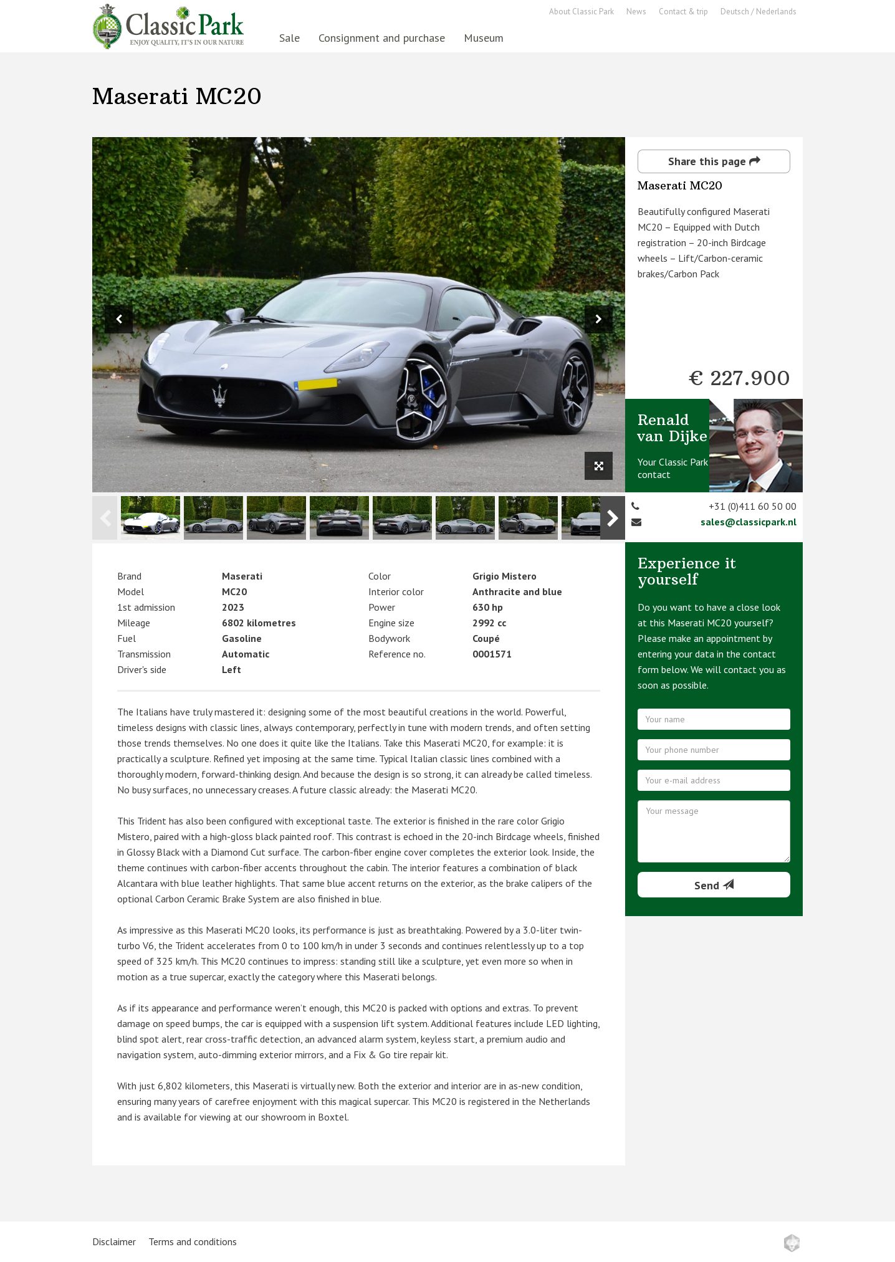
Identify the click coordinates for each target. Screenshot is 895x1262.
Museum (484, 38)
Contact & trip (683, 11)
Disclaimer (114, 1241)
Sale (289, 38)
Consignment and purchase (381, 38)
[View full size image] (599, 466)
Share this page (714, 161)
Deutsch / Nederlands (758, 11)
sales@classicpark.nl (749, 521)
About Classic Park (581, 11)
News (636, 11)
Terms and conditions (192, 1241)
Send (714, 885)
